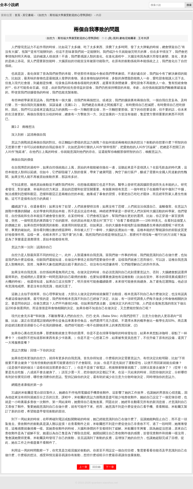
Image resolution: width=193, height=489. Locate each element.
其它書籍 (28, 15)
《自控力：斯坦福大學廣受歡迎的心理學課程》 (65, 15)
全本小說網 (9, 5)
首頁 (17, 15)
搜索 (189, 5)
